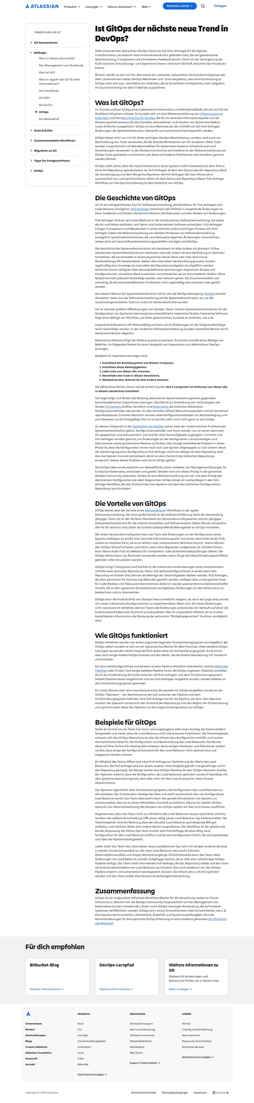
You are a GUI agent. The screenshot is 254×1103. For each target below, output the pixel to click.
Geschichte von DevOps (148, 426)
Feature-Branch (155, 510)
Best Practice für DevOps (138, 118)
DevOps (209, 293)
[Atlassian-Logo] (41, 6)
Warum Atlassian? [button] (122, 6)
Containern (112, 406)
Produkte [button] (72, 6)
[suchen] (203, 6)
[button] (146, 6)
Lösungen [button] (94, 6)
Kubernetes (160, 406)
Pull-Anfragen (140, 209)
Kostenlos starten (180, 6)
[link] (220, 6)
